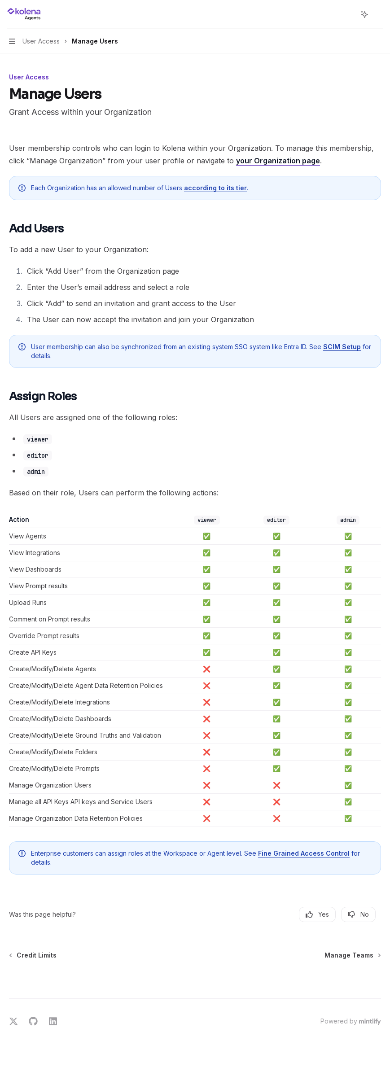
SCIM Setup (342, 346)
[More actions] (378, 14)
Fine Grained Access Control (304, 853)
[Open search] (348, 14)
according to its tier (215, 188)
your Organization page (278, 160)
